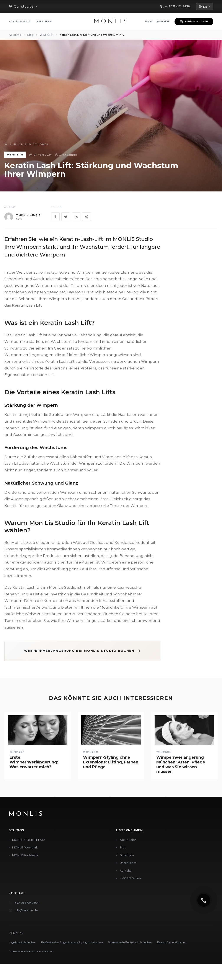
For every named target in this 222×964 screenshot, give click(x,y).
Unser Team (43, 21)
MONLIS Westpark (25, 847)
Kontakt (125, 870)
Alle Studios (128, 839)
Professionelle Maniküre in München (31, 951)
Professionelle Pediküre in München (130, 942)
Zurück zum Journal (26, 144)
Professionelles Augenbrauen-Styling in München (72, 942)
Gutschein (127, 855)
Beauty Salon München (171, 942)
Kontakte (163, 21)
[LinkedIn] (76, 216)
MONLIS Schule (19, 21)
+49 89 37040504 (27, 902)
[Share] (86, 216)
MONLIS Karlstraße (25, 855)
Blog (148, 21)
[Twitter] (65, 216)
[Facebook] (55, 216)
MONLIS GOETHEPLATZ (28, 839)
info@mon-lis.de (26, 910)
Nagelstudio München (22, 942)
